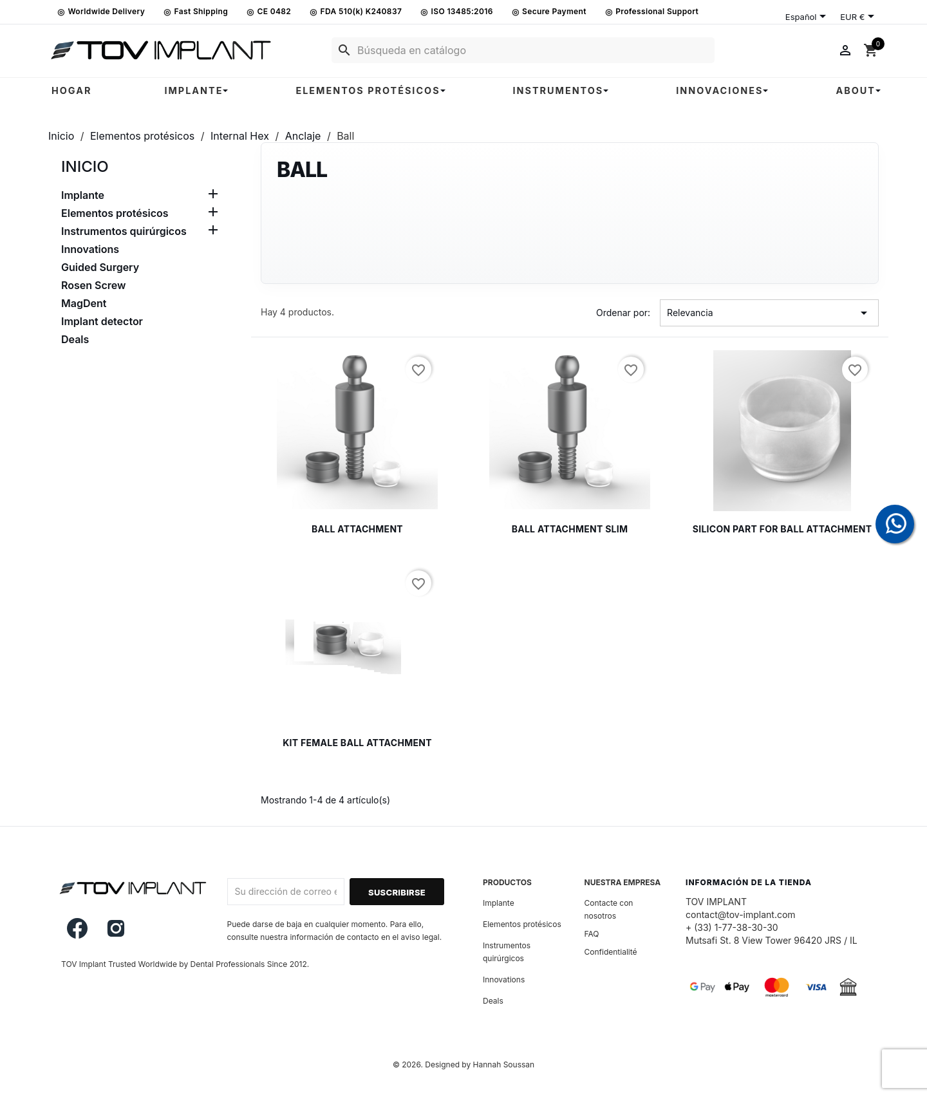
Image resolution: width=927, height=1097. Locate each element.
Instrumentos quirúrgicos (124, 231)
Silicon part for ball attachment (782, 528)
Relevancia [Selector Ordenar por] (769, 313)
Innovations (90, 249)
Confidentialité (611, 952)
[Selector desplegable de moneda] (859, 17)
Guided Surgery (100, 267)
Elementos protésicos (115, 213)
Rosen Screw (93, 285)
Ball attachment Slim (570, 528)
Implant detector (102, 321)
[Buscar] (523, 50)
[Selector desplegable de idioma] (807, 17)
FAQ (592, 934)
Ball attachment (357, 528)
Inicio (85, 166)
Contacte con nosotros (609, 909)
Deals (75, 339)
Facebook (77, 928)
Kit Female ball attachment (357, 742)
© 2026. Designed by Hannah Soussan (463, 1064)
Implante (82, 195)
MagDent (83, 303)
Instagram (116, 928)
